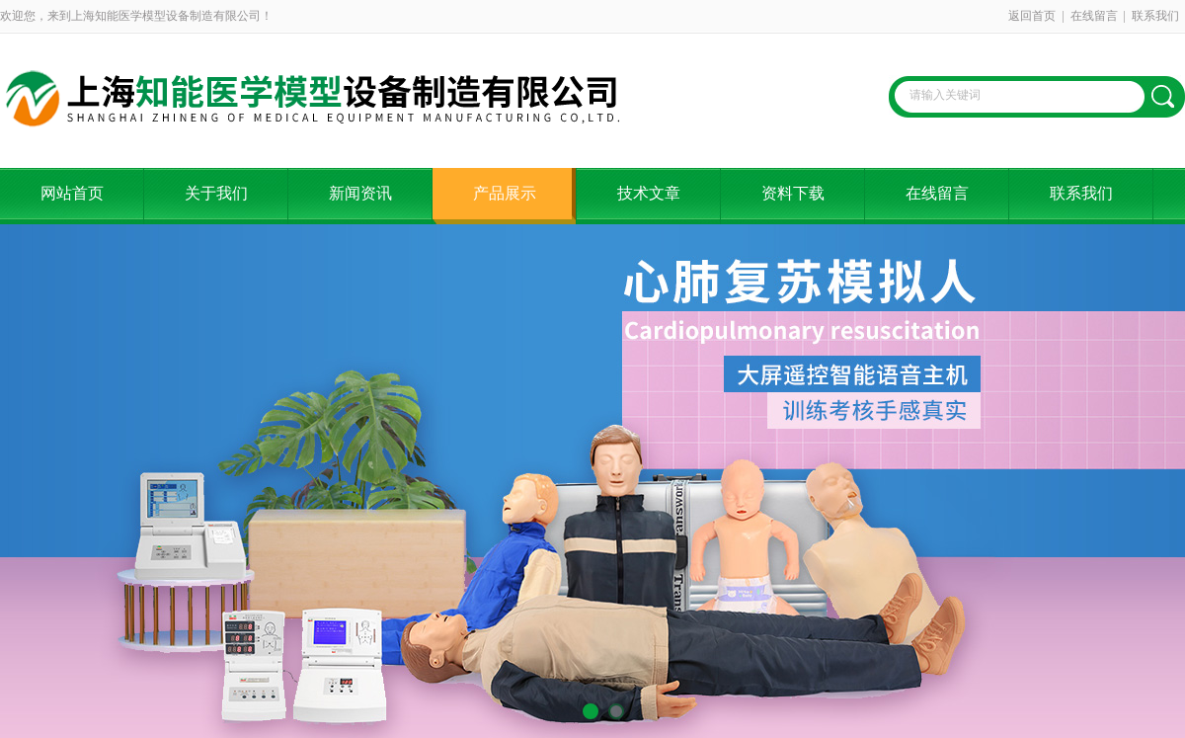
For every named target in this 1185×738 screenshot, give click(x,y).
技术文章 (648, 193)
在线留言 (1094, 16)
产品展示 (504, 193)
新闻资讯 (360, 193)
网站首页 (72, 193)
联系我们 (1155, 16)
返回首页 (1032, 16)
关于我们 (216, 193)
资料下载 (793, 193)
